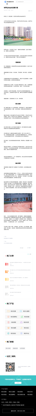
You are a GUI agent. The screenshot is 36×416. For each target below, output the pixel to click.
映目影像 (24, 316)
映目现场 (3, 394)
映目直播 (11, 311)
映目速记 (24, 328)
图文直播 (8, 348)
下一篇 (5, 241)
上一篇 (5, 236)
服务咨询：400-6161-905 (18, 411)
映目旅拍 (11, 333)
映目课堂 (30, 394)
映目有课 (24, 322)
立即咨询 (18, 382)
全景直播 (22, 348)
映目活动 (30, 391)
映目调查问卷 (21, 394)
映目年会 (24, 333)
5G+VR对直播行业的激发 (8, 243)
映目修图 (11, 328)
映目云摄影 (24, 311)
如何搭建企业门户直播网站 (8, 238)
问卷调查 (11, 322)
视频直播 (15, 348)
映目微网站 (12, 316)
